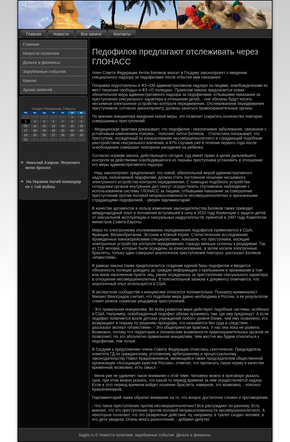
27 (53, 135)
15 (72, 126)
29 (72, 135)
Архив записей (37, 89)
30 (81, 135)
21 (62, 130)
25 (35, 135)
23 (81, 130)
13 (53, 126)
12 (44, 126)
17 (25, 130)
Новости (61, 34)
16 (81, 126)
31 (25, 139)
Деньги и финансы (41, 62)
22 (72, 130)
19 (44, 130)
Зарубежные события (44, 71)
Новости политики (41, 53)
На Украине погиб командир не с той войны (53, 184)
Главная (33, 34)
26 (44, 135)
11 (35, 126)
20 (53, 130)
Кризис (30, 80)
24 (25, 135)
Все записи (91, 34)
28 (62, 135)
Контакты (122, 34)
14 (62, 126)
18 (35, 130)
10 (25, 126)
